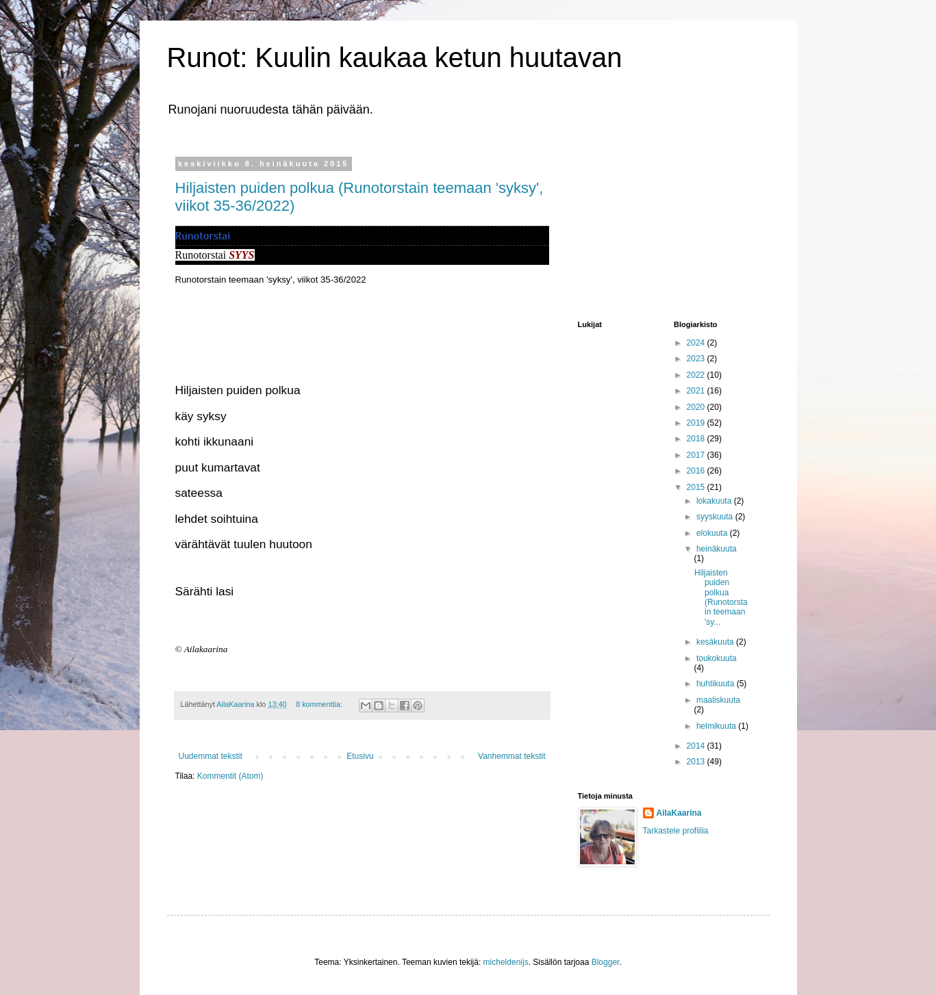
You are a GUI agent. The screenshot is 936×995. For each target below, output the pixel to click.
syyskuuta (715, 516)
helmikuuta (717, 726)
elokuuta (713, 533)
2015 (697, 487)
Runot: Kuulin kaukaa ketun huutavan (394, 57)
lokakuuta (715, 501)
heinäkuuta (716, 549)
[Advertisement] (646, 227)
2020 (697, 407)
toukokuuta (716, 658)
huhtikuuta (716, 683)
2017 (697, 455)
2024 (697, 343)
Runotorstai (203, 235)
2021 (697, 391)
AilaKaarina (679, 813)
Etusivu (359, 756)
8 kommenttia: (320, 704)
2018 (697, 438)
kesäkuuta (716, 642)
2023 (697, 358)
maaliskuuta (718, 700)
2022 (697, 375)
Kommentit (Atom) (230, 776)
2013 (697, 761)
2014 (697, 746)
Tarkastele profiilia (676, 831)
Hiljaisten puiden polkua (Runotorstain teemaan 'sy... (721, 597)
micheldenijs (506, 962)
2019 (697, 423)
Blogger (606, 962)
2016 (697, 471)
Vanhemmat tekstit (511, 756)
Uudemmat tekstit (210, 756)
